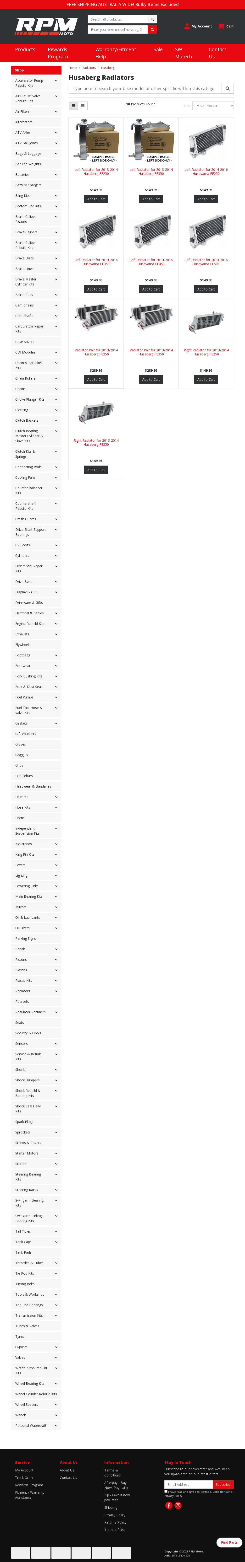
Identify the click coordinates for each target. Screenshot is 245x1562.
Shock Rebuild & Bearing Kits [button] (27, 1093)
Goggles (21, 754)
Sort (187, 105)
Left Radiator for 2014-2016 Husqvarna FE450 (151, 262)
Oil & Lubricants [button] (27, 917)
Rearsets (22, 1001)
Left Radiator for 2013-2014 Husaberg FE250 (96, 171)
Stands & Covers (28, 1142)
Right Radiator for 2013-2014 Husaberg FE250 (206, 352)
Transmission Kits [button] (29, 1315)
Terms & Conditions (112, 1472)
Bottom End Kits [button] (28, 206)
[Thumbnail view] (73, 106)
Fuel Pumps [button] (24, 697)
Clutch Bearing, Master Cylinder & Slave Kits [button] (29, 436)
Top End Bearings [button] (29, 1305)
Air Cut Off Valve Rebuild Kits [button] (27, 98)
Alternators (24, 122)
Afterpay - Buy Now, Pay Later (116, 1485)
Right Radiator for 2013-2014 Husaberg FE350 (96, 442)
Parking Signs (25, 938)
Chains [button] (20, 388)
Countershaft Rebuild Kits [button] (25, 506)
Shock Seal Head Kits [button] (28, 1108)
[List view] (83, 106)
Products (25, 49)
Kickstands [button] (23, 844)
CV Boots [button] (22, 545)
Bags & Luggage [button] (28, 153)
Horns (20, 818)
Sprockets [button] (23, 1132)
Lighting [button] (21, 875)
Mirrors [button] (21, 907)
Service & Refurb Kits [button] (28, 1056)
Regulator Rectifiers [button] (30, 1012)
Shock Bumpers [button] (27, 1080)
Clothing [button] (21, 410)
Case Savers (24, 341)
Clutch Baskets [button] (26, 420)
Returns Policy (115, 1522)
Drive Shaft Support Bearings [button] (30, 532)
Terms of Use (115, 1529)
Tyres (19, 1336)
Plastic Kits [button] (23, 980)
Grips (19, 765)
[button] (198, 26)
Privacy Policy (114, 1515)
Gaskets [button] (21, 723)
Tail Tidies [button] (23, 1231)
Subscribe (223, 1484)
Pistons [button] (21, 959)
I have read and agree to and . (198, 1494)
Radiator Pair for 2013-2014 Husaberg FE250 (96, 352)
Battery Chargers (28, 185)
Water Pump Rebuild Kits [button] (31, 1370)
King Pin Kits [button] (24, 854)
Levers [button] (20, 865)
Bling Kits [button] (22, 195)
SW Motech (183, 53)
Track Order (24, 1477)
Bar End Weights (28, 164)
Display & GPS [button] (26, 592)
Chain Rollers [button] (25, 378)
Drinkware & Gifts (29, 602)
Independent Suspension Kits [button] (27, 831)
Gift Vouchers (25, 733)
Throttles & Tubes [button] (29, 1263)
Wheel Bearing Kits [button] (30, 1383)
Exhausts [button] (22, 634)
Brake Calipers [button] (26, 232)
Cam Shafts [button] (24, 315)
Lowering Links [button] (27, 886)
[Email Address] (188, 1484)
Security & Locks (28, 1033)
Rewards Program (58, 53)
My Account (24, 1470)
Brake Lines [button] (24, 268)
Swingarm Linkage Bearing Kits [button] (29, 1218)
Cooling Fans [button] (25, 477)
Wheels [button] (21, 1415)
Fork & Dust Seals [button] (29, 686)
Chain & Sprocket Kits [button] (28, 365)
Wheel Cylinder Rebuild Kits (36, 1394)
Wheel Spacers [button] (26, 1404)
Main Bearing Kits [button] (29, 896)
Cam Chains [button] (24, 305)
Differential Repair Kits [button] (29, 568)
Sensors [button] (21, 1043)
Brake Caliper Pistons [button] (25, 219)
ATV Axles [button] (23, 132)
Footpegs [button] (22, 655)
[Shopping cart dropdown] (226, 26)
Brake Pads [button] (24, 294)
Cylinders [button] (22, 555)
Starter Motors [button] (26, 1153)
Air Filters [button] (22, 111)
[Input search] (118, 19)
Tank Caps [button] (23, 1242)
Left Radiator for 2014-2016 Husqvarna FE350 (96, 262)
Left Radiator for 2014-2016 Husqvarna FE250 (206, 171)
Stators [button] (21, 1163)
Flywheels (22, 644)
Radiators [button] (22, 991)
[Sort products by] (213, 106)
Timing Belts (25, 1284)
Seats (19, 1022)
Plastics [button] (21, 970)
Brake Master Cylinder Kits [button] (25, 281)
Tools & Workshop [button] (30, 1294)
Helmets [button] (21, 796)
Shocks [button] (20, 1069)
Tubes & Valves (27, 1326)
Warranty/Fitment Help (115, 53)
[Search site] (152, 19)
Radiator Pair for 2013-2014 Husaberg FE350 (151, 352)
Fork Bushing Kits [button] (28, 676)
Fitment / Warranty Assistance (29, 1495)
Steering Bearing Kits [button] (28, 1176)
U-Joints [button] (21, 1347)
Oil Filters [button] (22, 928)
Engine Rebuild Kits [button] (30, 623)
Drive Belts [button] (23, 581)
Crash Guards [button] (25, 519)
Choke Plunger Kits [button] (30, 399)
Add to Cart (96, 199)
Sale (158, 49)
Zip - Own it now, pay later (117, 1497)
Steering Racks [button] (26, 1189)
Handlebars (24, 775)
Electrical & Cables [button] (29, 613)
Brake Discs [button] (24, 258)
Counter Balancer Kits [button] (28, 490)
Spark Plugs (24, 1121)
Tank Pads (23, 1252)
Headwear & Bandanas (33, 786)
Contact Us (217, 53)
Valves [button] (20, 1357)
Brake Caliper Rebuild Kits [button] (25, 245)
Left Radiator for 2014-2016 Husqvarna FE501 (206, 262)
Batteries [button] (22, 174)
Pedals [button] (20, 949)
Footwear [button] (22, 665)
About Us (67, 1470)
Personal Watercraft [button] (30, 1425)
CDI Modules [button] (25, 352)
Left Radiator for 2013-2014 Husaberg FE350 (151, 171)
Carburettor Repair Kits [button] (29, 328)
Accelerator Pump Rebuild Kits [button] (29, 83)
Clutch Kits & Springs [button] (25, 454)
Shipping (110, 1507)
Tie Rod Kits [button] (24, 1273)
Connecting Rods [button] (28, 467)
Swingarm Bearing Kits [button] (29, 1203)
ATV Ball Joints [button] (26, 143)
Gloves (20, 744)
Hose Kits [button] (22, 807)
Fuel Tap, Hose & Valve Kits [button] (28, 710)
